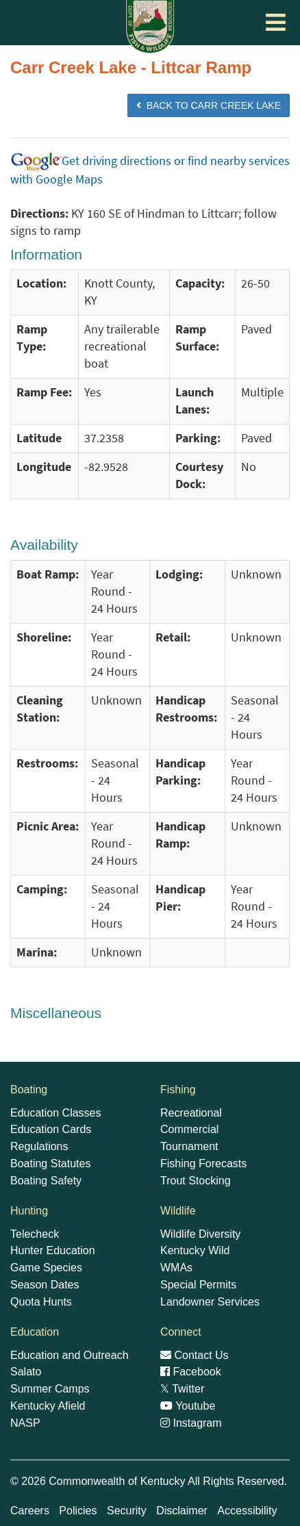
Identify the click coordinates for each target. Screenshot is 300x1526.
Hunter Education (52, 1250)
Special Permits (198, 1284)
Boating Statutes (50, 1163)
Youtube (187, 1406)
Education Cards (50, 1129)
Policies (78, 1510)
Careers (29, 1510)
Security (127, 1510)
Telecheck (34, 1234)
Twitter (182, 1389)
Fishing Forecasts (203, 1163)
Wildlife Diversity (200, 1234)
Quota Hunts (41, 1302)
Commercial (189, 1129)
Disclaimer (182, 1510)
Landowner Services (210, 1302)
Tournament (189, 1146)
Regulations (39, 1146)
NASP (25, 1423)
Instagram (191, 1423)
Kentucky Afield (47, 1406)
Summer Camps (50, 1389)
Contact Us (194, 1355)
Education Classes (55, 1113)
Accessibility (247, 1510)
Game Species (46, 1267)
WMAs (176, 1267)
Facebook (190, 1371)
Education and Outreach (69, 1355)
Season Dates (44, 1284)
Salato (25, 1371)
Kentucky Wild (194, 1250)
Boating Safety (46, 1180)
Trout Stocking (195, 1180)
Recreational (191, 1113)
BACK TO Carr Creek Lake (208, 105)
